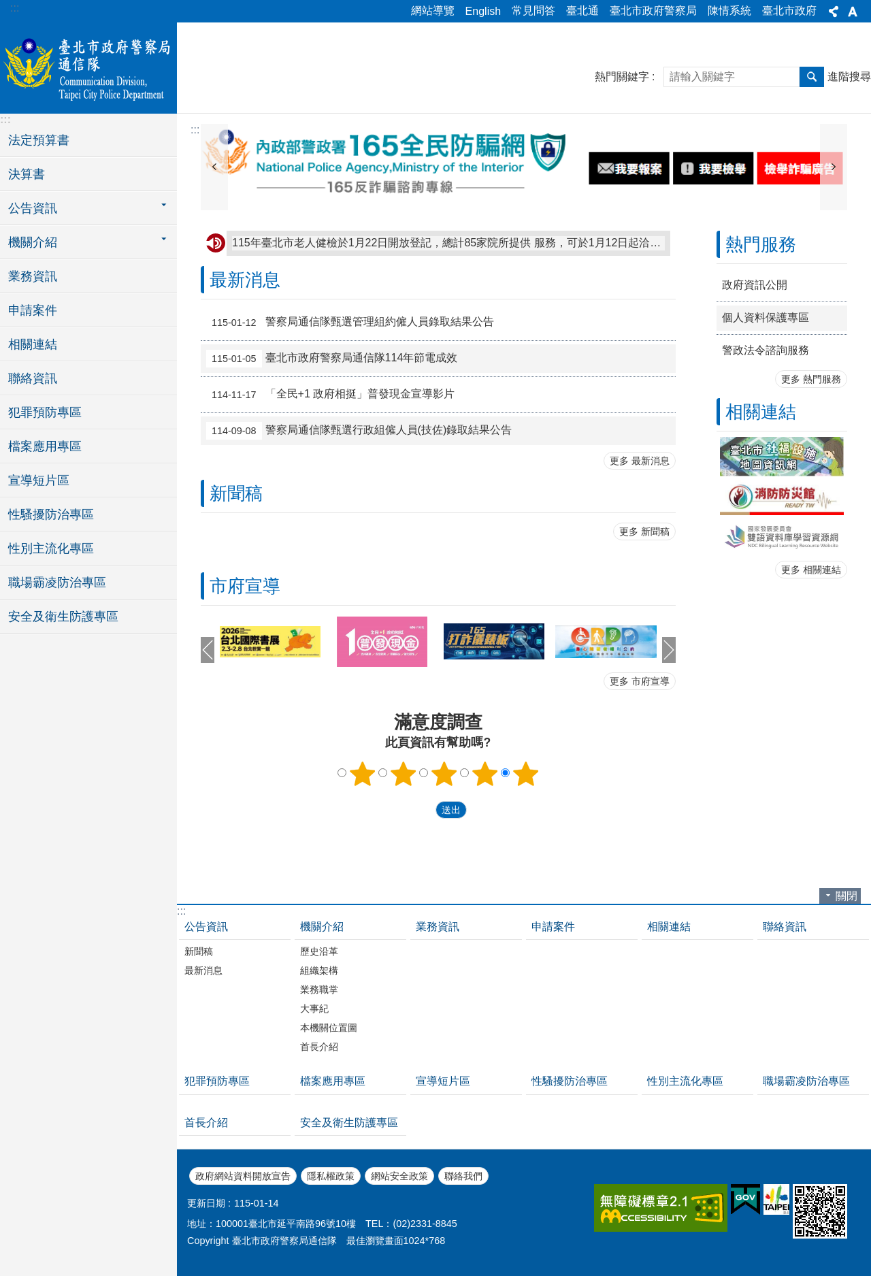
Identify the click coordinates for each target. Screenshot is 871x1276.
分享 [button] (833, 11)
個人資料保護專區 (765, 317)
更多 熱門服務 (811, 379)
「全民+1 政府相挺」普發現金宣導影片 (330, 395)
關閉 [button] (846, 896)
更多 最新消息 (640, 460)
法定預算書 (38, 140)
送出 (423, 810)
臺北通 (582, 10)
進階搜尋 (849, 76)
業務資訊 (32, 276)
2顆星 (403, 774)
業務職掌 (319, 989)
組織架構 (319, 970)
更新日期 (206, 1203)
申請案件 (32, 310)
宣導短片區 (38, 480)
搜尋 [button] (812, 77)
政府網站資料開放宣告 (243, 1176)
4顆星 (484, 774)
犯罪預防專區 (45, 412)
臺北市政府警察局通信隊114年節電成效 (331, 358)
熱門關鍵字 (622, 76)
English (483, 11)
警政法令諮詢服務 (765, 350)
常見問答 (533, 10)
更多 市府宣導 (640, 681)
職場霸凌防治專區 (57, 582)
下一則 (833, 167)
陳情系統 (729, 10)
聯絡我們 (463, 1176)
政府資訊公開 (754, 285)
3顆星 (444, 774)
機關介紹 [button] (32, 242)
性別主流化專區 (51, 548)
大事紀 (314, 1008)
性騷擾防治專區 (51, 514)
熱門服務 (760, 244)
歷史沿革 (319, 951)
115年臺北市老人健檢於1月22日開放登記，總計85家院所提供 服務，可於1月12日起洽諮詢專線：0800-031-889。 (448, 242)
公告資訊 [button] (32, 208)
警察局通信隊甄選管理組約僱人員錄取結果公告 (350, 322)
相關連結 (32, 344)
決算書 (26, 174)
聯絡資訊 (32, 378)
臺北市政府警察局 (653, 10)
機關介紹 (322, 926)
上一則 (214, 167)
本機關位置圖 (328, 1027)
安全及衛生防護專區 (63, 616)
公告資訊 (206, 926)
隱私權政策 (331, 1176)
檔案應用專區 (45, 446)
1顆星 (363, 774)
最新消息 (245, 279)
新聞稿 (236, 493)
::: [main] (195, 129)
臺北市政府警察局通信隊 (88, 66)
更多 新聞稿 (644, 531)
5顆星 (525, 774)
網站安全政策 (399, 1176)
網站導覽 (433, 10)
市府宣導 (245, 585)
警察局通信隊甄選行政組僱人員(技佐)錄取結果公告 (359, 431)
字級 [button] (852, 11)
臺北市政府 (789, 10)
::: (14, 8)
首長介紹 (319, 1046)
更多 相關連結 (811, 569)
